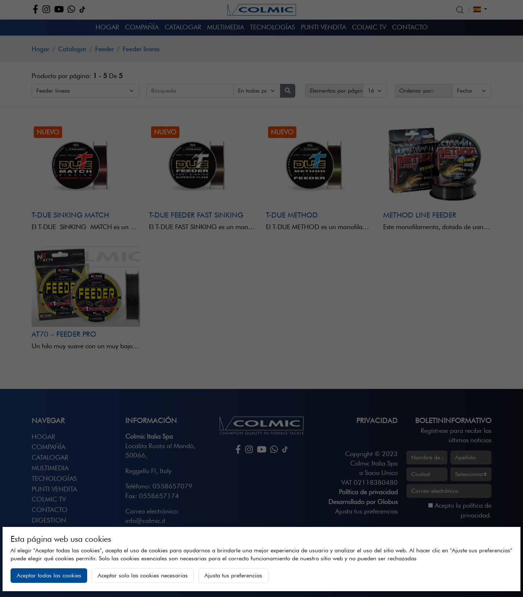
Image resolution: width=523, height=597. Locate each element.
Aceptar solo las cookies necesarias (143, 575)
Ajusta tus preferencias (233, 575)
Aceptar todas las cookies (49, 575)
